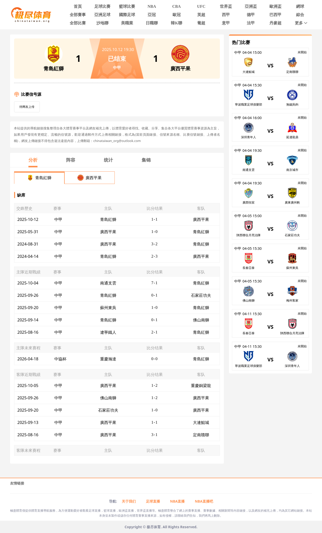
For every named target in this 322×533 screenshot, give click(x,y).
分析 (32, 160)
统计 (108, 160)
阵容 (70, 160)
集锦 (146, 160)
